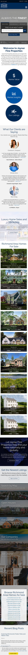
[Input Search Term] (12, 30)
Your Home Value (13, 24)
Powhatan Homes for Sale (14, 600)
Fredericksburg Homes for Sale (14, 584)
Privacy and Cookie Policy (21, 650)
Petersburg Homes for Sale (14, 598)
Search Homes (5, 24)
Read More (6, 629)
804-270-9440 (4, 1)
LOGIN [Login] (25, 1)
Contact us (14, 64)
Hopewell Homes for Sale (14, 594)
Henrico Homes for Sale (14, 592)
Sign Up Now (14, 478)
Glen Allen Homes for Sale (14, 586)
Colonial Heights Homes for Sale (14, 582)
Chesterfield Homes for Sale (14, 580)
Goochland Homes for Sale (14, 588)
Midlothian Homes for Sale (14, 596)
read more (22, 157)
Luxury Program (14, 232)
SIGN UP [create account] (21, 1)
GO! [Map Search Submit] (25, 30)
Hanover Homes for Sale (14, 590)
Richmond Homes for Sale (14, 602)
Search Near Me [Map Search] (14, 34)
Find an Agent (22, 24)
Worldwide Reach (14, 460)
